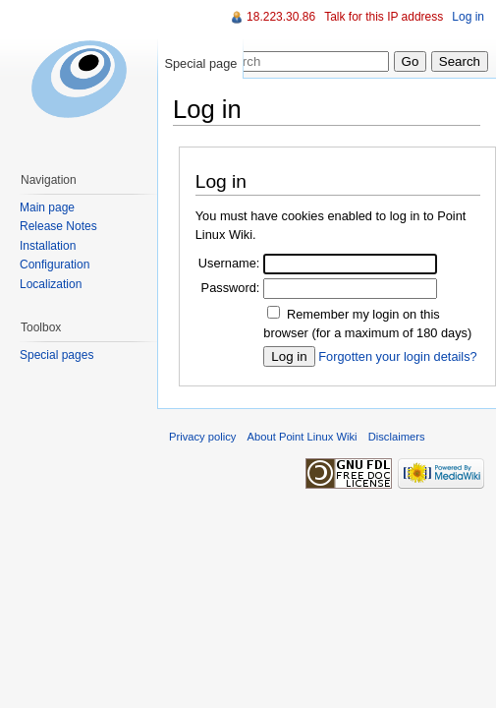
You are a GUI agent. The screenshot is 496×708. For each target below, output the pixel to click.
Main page (47, 207)
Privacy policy (202, 436)
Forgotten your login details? (397, 356)
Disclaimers (396, 436)
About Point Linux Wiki (303, 436)
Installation (48, 246)
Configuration (54, 264)
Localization (51, 284)
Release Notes (58, 226)
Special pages (56, 355)
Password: (230, 287)
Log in (468, 17)
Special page (200, 63)
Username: (229, 263)
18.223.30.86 (281, 17)
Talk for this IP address (383, 17)
